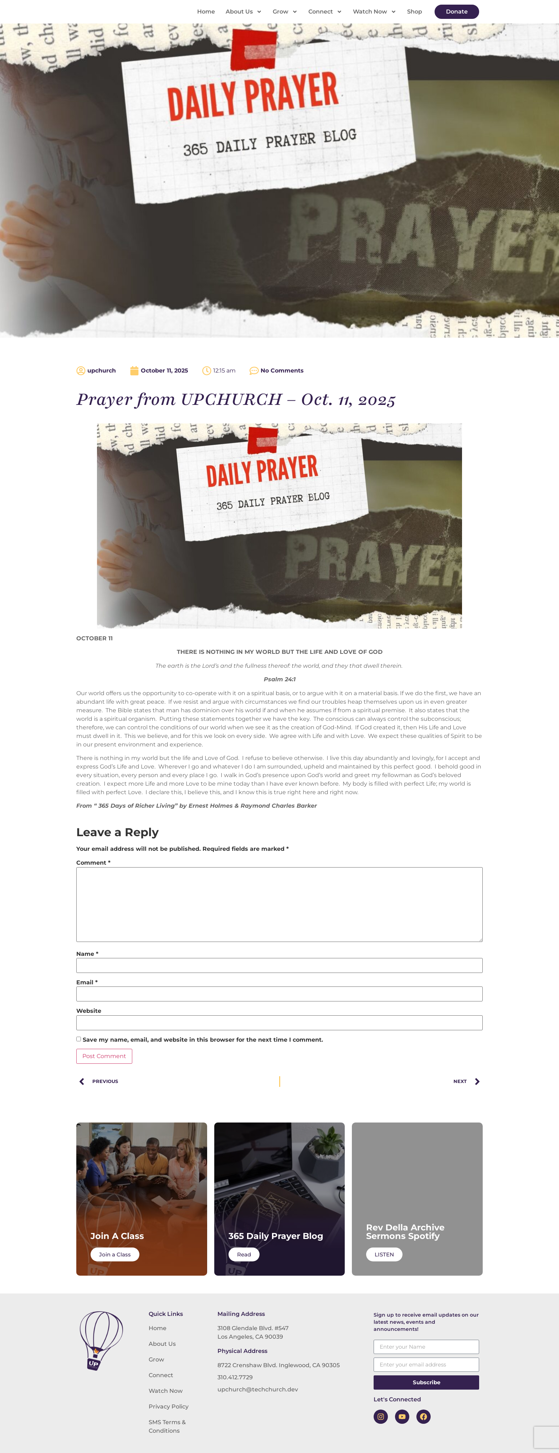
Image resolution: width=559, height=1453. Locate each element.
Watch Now (374, 11)
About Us (244, 11)
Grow (285, 11)
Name (87, 954)
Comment (93, 863)
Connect (325, 11)
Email (87, 982)
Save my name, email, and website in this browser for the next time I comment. (203, 1040)
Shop (414, 11)
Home (206, 11)
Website (88, 1011)
